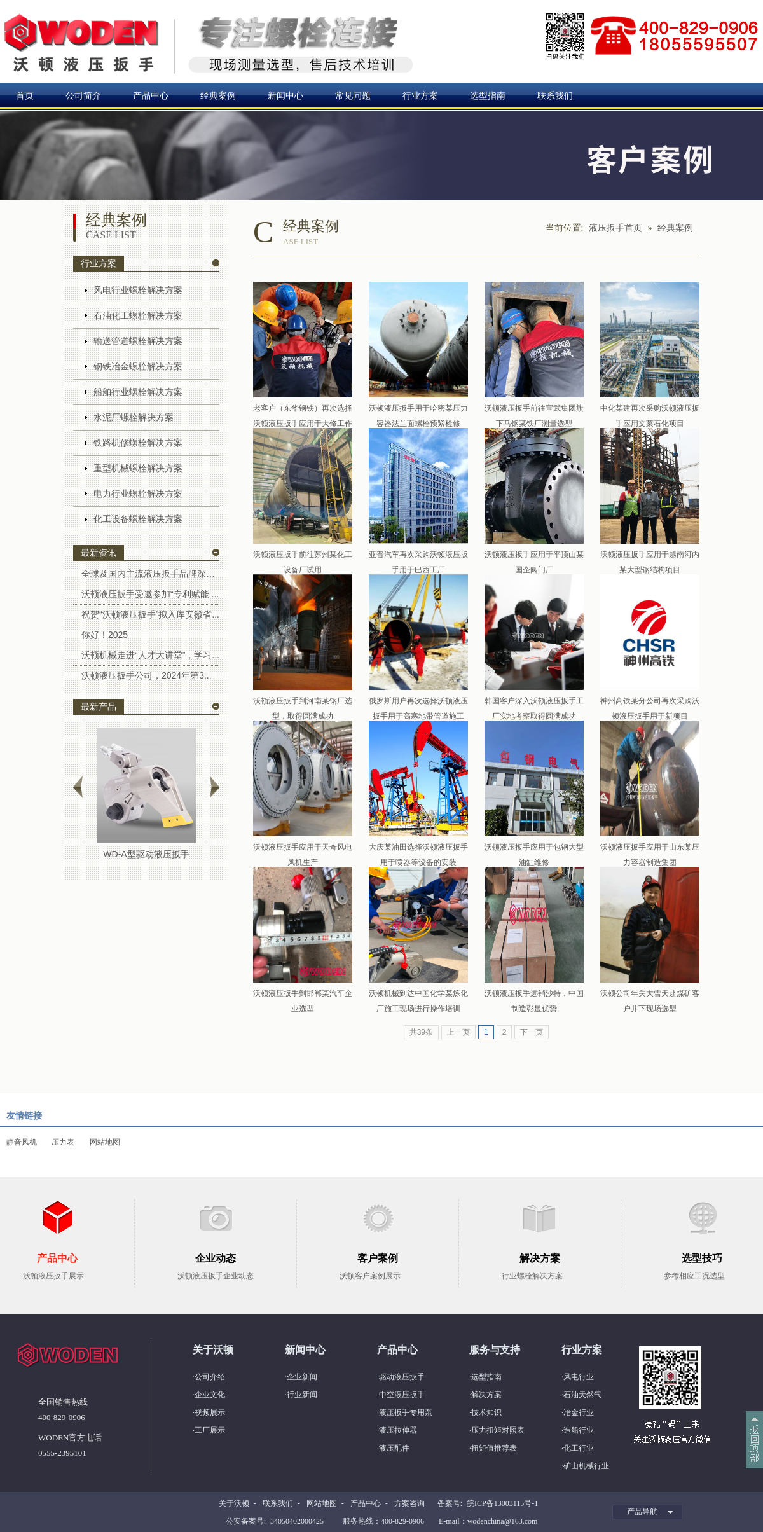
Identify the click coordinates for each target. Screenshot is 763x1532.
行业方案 (420, 95)
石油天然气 (582, 1394)
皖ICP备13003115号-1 (502, 1503)
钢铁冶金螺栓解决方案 (137, 366)
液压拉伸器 (398, 1430)
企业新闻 (302, 1376)
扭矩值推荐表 (494, 1448)
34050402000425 (297, 1521)
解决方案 (486, 1394)
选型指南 (487, 95)
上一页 (458, 1032)
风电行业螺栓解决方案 (137, 290)
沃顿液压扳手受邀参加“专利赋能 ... (150, 594)
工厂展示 (210, 1430)
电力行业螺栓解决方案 (137, 493)
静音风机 (21, 1142)
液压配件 (394, 1448)
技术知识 (486, 1412)
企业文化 (210, 1394)
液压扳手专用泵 (405, 1412)
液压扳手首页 (615, 228)
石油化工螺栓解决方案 (137, 315)
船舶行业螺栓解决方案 (137, 392)
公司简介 (83, 95)
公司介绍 (210, 1376)
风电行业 (578, 1376)
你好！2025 (104, 635)
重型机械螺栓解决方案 (137, 468)
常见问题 (353, 95)
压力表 (63, 1142)
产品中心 (150, 95)
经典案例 (218, 95)
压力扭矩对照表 (498, 1430)
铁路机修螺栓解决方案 (137, 443)
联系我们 (555, 95)
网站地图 (105, 1142)
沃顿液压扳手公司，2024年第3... (146, 675)
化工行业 (578, 1448)
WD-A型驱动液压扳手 (146, 854)
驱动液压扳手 (402, 1376)
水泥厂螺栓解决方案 (133, 417)
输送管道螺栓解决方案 (137, 341)
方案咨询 (409, 1503)
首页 (25, 95)
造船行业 (578, 1430)
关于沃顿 (234, 1503)
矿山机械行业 (586, 1465)
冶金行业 (578, 1412)
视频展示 (210, 1412)
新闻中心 (285, 95)
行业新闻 (302, 1394)
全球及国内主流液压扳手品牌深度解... (150, 574)
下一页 (531, 1032)
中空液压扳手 (402, 1394)
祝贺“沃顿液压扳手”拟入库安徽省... (150, 614)
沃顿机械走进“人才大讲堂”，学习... (150, 655)
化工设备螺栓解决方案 (137, 519)
